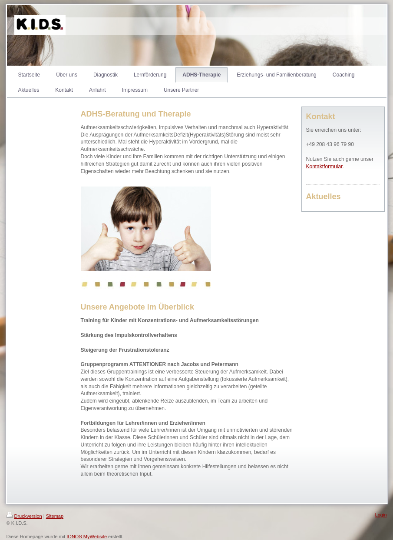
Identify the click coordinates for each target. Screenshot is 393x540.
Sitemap (54, 516)
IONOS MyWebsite (86, 536)
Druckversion (24, 516)
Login (381, 514)
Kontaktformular (324, 166)
